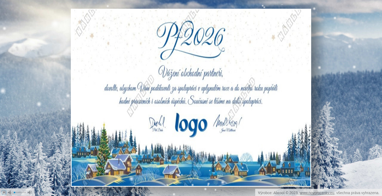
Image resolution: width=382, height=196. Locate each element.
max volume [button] (30, 192)
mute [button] (10, 192)
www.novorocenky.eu (317, 193)
